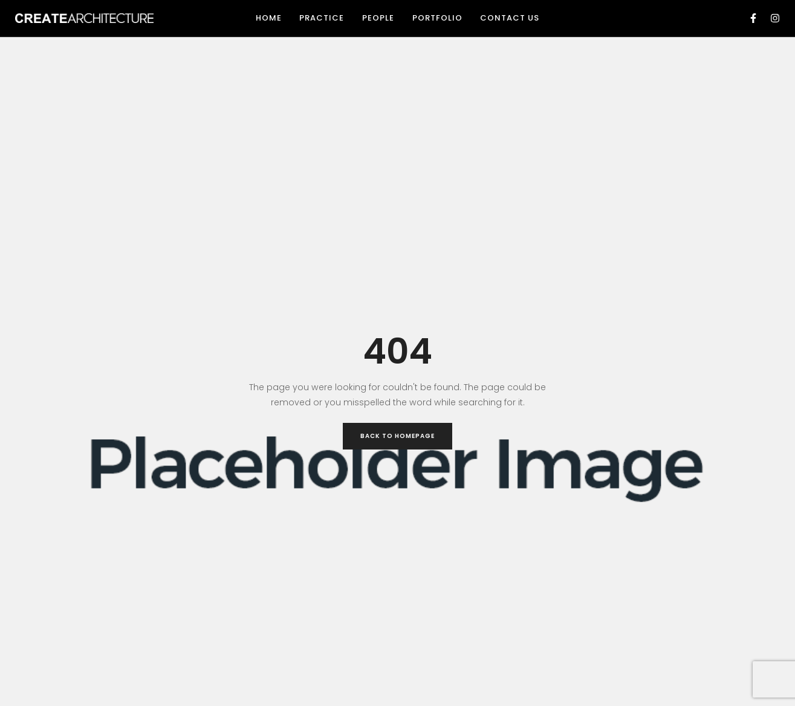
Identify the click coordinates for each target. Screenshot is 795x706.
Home (269, 18)
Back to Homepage (397, 435)
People (378, 18)
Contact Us (509, 18)
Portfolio (437, 18)
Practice (321, 18)
